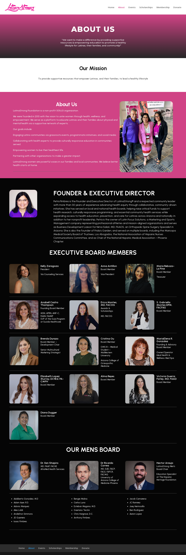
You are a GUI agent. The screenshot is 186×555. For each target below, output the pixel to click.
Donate (177, 7)
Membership (163, 7)
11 (158, 166)
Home (111, 7)
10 (156, 166)
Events (132, 7)
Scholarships (146, 7)
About (121, 7)
